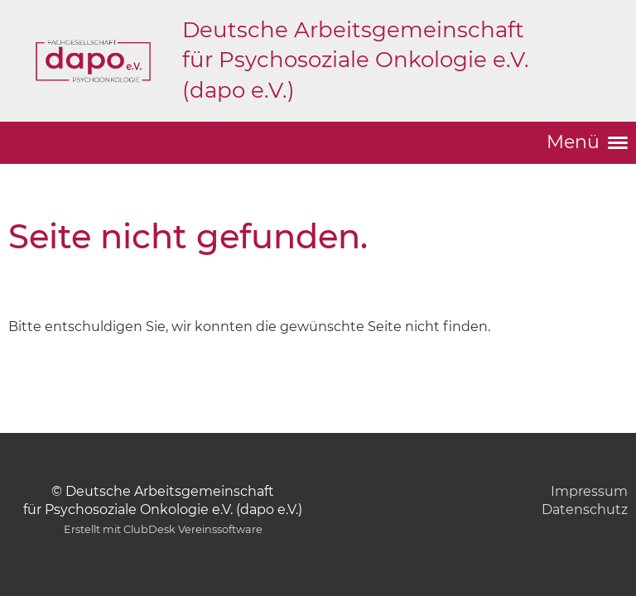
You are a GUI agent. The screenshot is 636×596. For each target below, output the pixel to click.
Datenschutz (585, 509)
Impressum (589, 491)
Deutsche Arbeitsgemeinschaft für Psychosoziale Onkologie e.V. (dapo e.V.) (355, 60)
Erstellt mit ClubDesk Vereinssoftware (163, 529)
